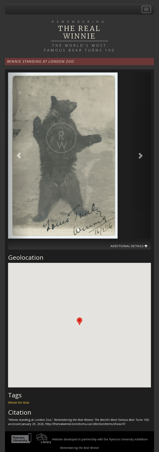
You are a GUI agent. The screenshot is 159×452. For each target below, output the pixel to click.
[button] (19, 155)
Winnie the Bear (18, 402)
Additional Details (129, 246)
